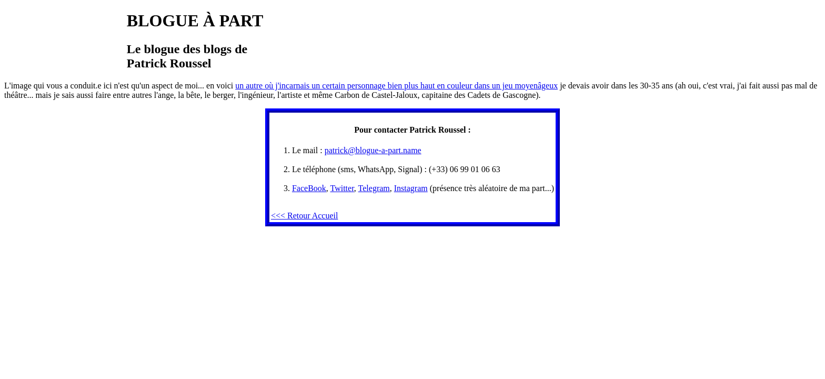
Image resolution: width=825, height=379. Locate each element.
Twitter (342, 188)
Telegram (374, 188)
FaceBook (309, 188)
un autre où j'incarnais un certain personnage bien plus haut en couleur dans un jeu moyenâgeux (396, 85)
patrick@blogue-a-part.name (373, 150)
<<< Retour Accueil (304, 215)
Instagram (411, 188)
